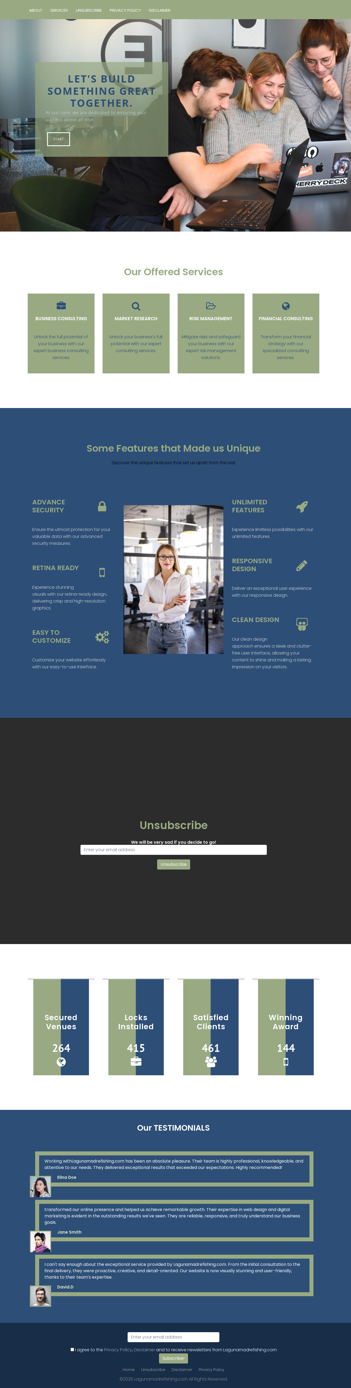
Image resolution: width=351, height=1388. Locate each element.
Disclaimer (159, 10)
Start (58, 139)
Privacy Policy (125, 10)
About (35, 10)
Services (59, 10)
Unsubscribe (89, 10)
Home (129, 1369)
